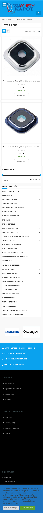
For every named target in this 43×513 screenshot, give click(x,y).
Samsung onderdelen (11, 265)
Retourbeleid (6, 478)
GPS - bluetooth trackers (13, 208)
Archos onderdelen (10, 191)
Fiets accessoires (9, 203)
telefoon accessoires (11, 285)
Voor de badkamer (10, 302)
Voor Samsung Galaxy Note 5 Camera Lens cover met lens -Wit (22, 81)
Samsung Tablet (9, 269)
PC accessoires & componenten (15, 257)
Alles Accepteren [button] (27, 508)
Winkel (10, 19)
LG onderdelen (8, 240)
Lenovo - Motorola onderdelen (15, 236)
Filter (6, 180)
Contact (7, 434)
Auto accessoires (9, 199)
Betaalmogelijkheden (11, 428)
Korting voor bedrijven (9, 481)
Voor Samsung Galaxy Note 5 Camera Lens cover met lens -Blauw (22, 147)
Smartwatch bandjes (11, 277)
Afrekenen (8, 417)
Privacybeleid (9, 383)
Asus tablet (7, 195)
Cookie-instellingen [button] (11, 508)
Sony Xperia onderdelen (12, 281)
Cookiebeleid (9, 394)
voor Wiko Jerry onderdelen (14, 310)
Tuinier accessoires (10, 294)
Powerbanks (7, 261)
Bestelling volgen (10, 423)
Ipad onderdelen (9, 224)
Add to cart (21, 95)
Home (3, 19)
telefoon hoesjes (9, 290)
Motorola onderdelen (11, 244)
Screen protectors (10, 273)
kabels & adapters (10, 232)
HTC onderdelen (9, 212)
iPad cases (6, 220)
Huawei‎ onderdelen (10, 216)
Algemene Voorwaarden (12, 389)
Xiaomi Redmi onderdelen (12, 314)
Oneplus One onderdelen (13, 253)
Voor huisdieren (9, 306)
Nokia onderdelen (9, 248)
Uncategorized (8, 298)
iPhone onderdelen (10, 228)
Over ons (7, 400)
